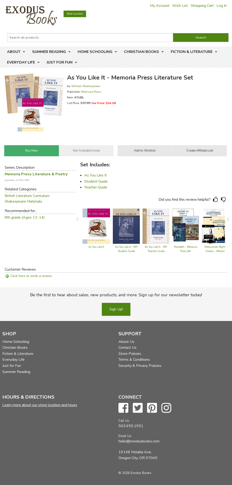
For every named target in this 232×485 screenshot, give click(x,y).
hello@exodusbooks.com (139, 441)
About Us (126, 341)
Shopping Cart (202, 5)
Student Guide (96, 181)
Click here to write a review (31, 276)
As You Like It (95, 175)
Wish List (180, 5)
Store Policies (129, 353)
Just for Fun (59, 62)
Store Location (75, 14)
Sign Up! (116, 309)
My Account (159, 5)
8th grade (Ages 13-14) (25, 217)
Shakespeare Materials (23, 201)
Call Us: (124, 420)
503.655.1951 (130, 426)
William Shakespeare (85, 86)
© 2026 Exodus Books (134, 473)
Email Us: (125, 436)
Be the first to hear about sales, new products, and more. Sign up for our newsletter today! (116, 295)
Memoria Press (91, 92)
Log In (222, 5)
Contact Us (127, 347)
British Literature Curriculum (27, 195)
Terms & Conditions (134, 359)
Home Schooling (95, 51)
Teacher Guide (95, 187)
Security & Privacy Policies (139, 365)
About (13, 51)
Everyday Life (21, 62)
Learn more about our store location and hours (39, 405)
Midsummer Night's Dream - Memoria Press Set (216, 251)
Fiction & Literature (192, 51)
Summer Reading (49, 51)
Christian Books (141, 51)
